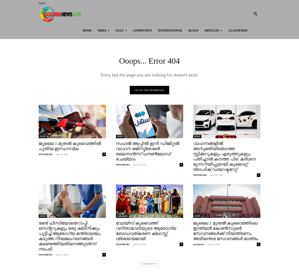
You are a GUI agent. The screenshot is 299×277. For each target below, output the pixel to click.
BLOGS (194, 30)
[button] (255, 14)
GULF (121, 30)
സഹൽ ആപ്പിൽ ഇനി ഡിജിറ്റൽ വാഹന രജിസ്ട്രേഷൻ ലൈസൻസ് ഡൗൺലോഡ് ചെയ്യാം (147, 151)
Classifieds (238, 30)
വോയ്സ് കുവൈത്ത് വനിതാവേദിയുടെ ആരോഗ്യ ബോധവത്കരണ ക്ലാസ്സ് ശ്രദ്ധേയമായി (146, 231)
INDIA (103, 30)
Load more (150, 264)
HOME (87, 30)
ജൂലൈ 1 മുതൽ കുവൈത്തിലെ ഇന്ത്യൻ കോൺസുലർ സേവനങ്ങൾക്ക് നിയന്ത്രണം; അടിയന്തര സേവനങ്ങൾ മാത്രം (225, 231)
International (170, 30)
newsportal (198, 244)
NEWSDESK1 (46, 154)
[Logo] (62, 14)
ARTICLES (213, 30)
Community (142, 30)
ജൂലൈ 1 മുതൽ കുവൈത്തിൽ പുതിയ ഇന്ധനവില (70, 146)
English (42, 3)
